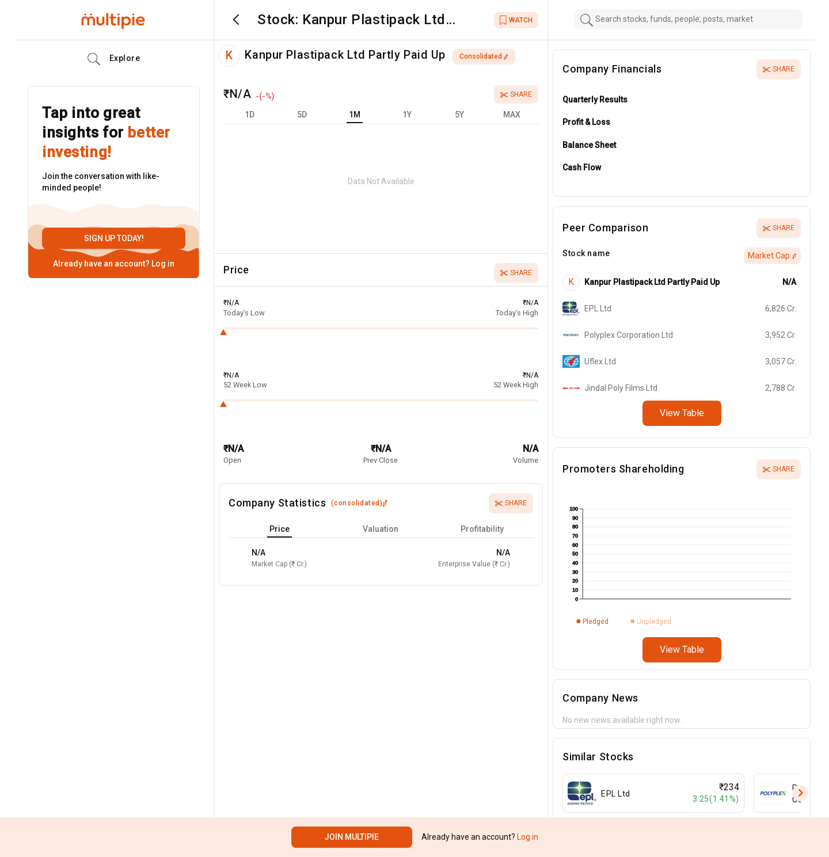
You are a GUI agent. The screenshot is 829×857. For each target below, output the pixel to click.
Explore (114, 59)
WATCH (516, 20)
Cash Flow (581, 167)
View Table (682, 412)
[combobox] (689, 19)
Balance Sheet (589, 145)
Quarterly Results (595, 99)
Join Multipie (351, 836)
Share (516, 94)
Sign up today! (114, 238)
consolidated (483, 56)
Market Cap (772, 255)
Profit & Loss (586, 122)
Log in (162, 263)
